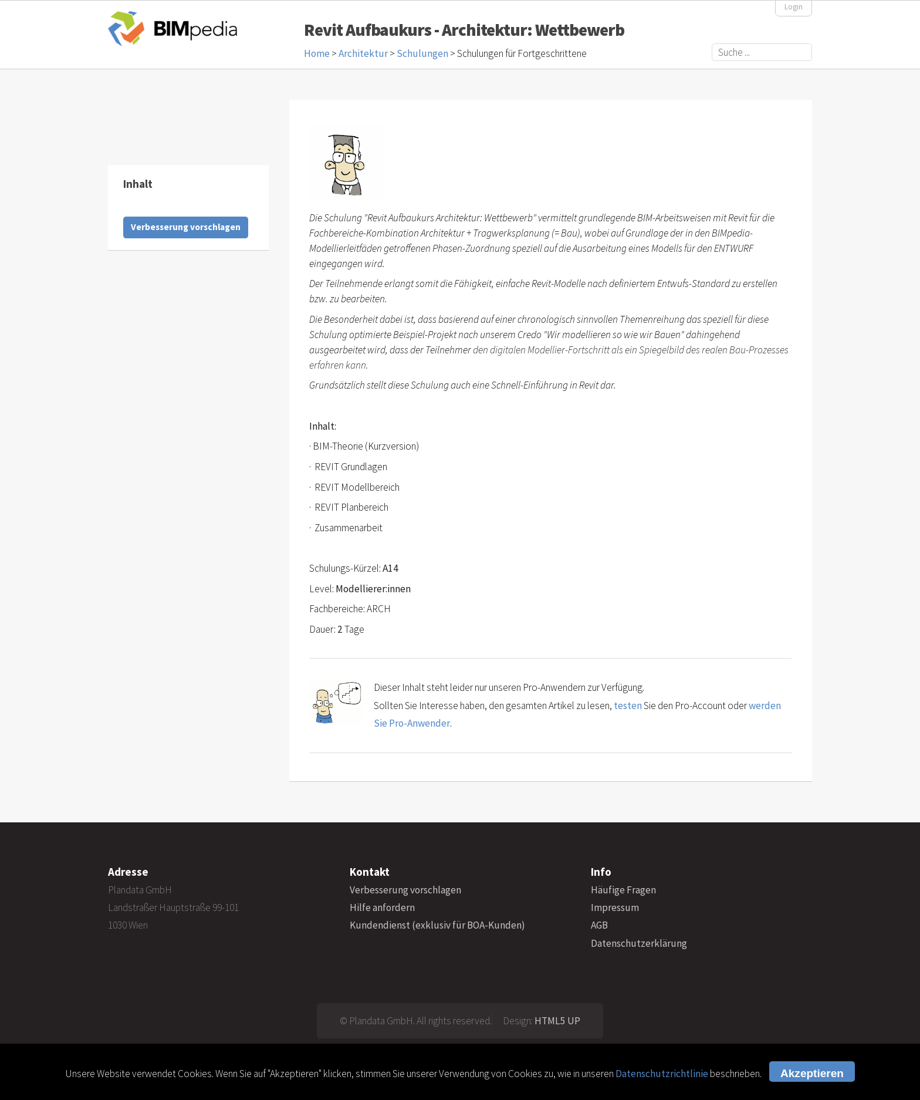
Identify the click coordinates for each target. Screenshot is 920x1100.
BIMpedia (172, 28)
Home (317, 53)
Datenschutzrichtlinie (661, 1073)
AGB (599, 925)
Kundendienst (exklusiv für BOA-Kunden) (437, 925)
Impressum (615, 907)
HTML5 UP (557, 1020)
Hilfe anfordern (382, 907)
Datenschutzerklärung (639, 943)
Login (793, 7)
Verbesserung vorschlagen (186, 226)
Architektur (363, 53)
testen (628, 705)
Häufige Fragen (623, 889)
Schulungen (422, 53)
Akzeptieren (812, 1073)
